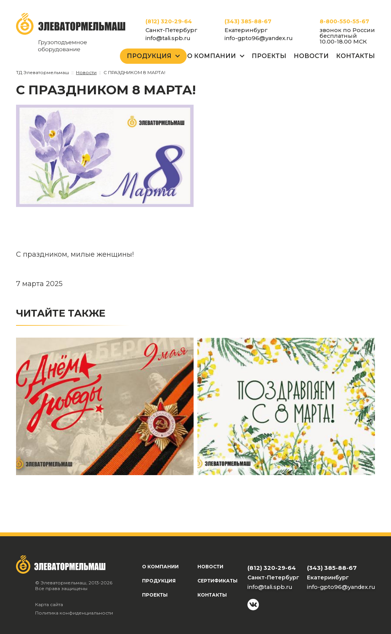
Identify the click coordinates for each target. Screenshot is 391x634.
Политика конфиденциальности (74, 613)
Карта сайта (49, 604)
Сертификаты (217, 581)
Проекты (269, 56)
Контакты (355, 56)
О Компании (211, 56)
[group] (105, 156)
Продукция (149, 56)
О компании (160, 566)
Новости (311, 56)
